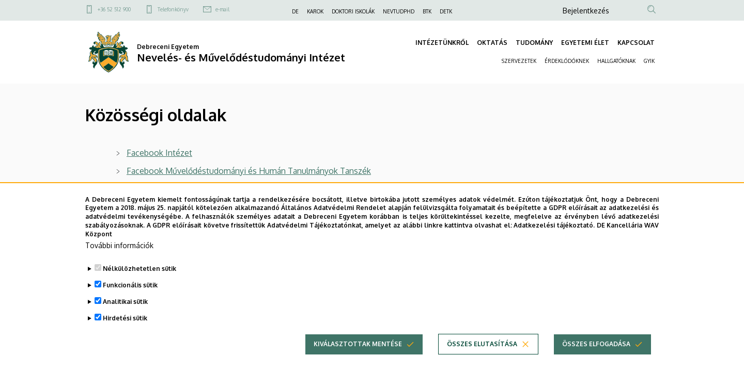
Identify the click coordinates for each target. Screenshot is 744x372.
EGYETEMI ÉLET (585, 42)
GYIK (649, 61)
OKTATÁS (492, 42)
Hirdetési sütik (125, 334)
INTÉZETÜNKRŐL (442, 42)
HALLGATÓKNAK (616, 61)
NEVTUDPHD (398, 11)
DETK (446, 11)
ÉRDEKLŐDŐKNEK (567, 61)
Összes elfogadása (596, 360)
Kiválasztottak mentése (358, 360)
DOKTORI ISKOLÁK (353, 11)
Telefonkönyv (173, 9)
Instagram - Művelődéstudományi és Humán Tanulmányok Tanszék (252, 189)
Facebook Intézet (159, 153)
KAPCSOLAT (636, 42)
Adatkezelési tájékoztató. (554, 242)
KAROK (315, 11)
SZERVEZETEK (519, 61)
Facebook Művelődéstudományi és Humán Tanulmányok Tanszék (249, 171)
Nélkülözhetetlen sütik (139, 285)
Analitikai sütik (125, 318)
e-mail (222, 9)
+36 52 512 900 (114, 9)
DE (295, 11)
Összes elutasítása (482, 360)
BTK (427, 11)
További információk (119, 261)
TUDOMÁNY (534, 42)
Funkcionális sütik (130, 301)
